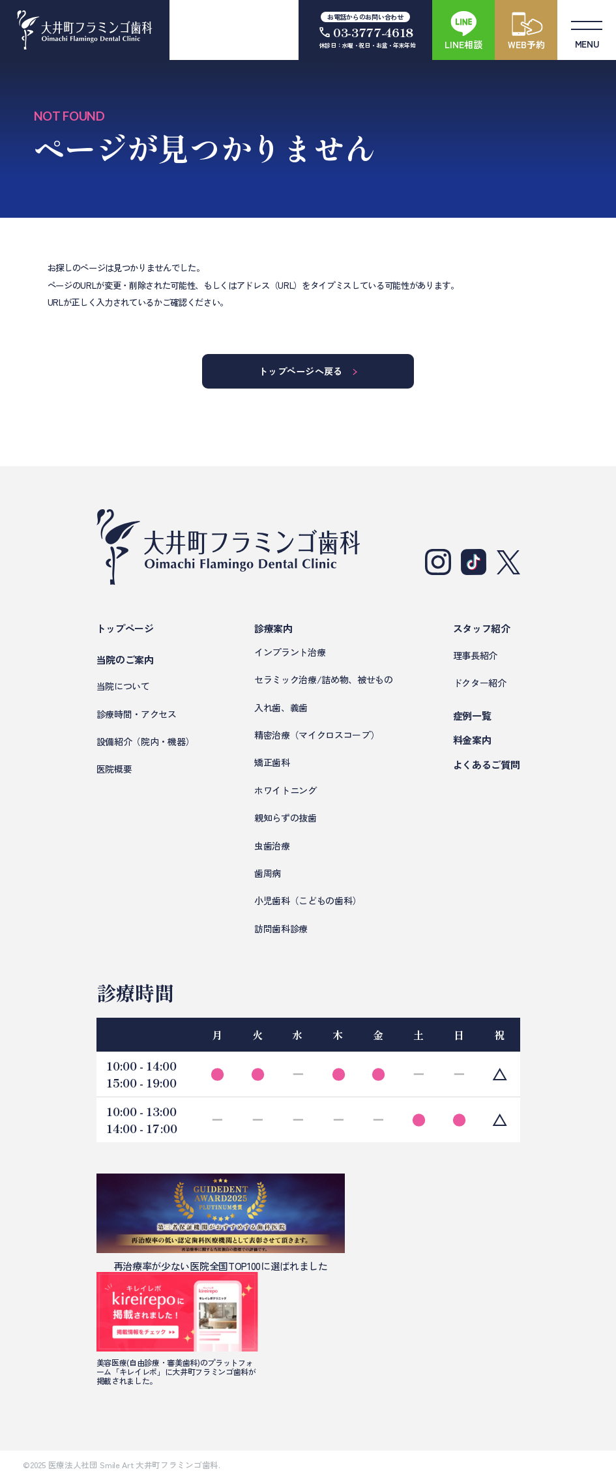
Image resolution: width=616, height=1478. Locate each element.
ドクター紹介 (479, 682)
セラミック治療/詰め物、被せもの (323, 679)
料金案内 (472, 739)
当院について (123, 685)
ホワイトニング (285, 790)
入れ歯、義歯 (281, 707)
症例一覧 (472, 715)
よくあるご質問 (486, 764)
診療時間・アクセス (136, 713)
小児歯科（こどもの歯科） (307, 900)
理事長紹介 (475, 655)
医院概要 (114, 768)
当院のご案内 (125, 659)
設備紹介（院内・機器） (145, 741)
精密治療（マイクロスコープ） (316, 734)
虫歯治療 (272, 845)
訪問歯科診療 (281, 928)
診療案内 (273, 628)
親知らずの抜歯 (285, 817)
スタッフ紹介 (481, 628)
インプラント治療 (289, 651)
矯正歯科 (272, 762)
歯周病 (267, 872)
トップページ (125, 628)
